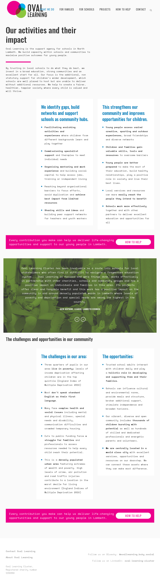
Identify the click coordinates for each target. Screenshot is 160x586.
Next (83, 319)
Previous (77, 319)
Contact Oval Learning (20, 551)
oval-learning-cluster (139, 560)
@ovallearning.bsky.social (136, 554)
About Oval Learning (19, 557)
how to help (133, 242)
